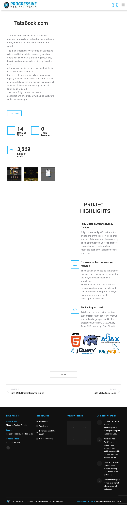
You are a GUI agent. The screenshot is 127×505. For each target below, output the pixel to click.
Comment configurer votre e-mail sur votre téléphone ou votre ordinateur (112, 484)
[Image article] (99, 422)
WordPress (43, 426)
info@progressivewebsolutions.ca (108, 501)
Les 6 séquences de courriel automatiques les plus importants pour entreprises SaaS (112, 427)
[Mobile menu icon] (123, 4)
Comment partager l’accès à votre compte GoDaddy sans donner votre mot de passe (111, 468)
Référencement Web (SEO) (47, 432)
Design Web (43, 421)
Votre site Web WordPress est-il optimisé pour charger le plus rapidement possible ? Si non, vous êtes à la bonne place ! (112, 448)
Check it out (14, 113)
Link (63, 374)
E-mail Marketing (46, 439)
